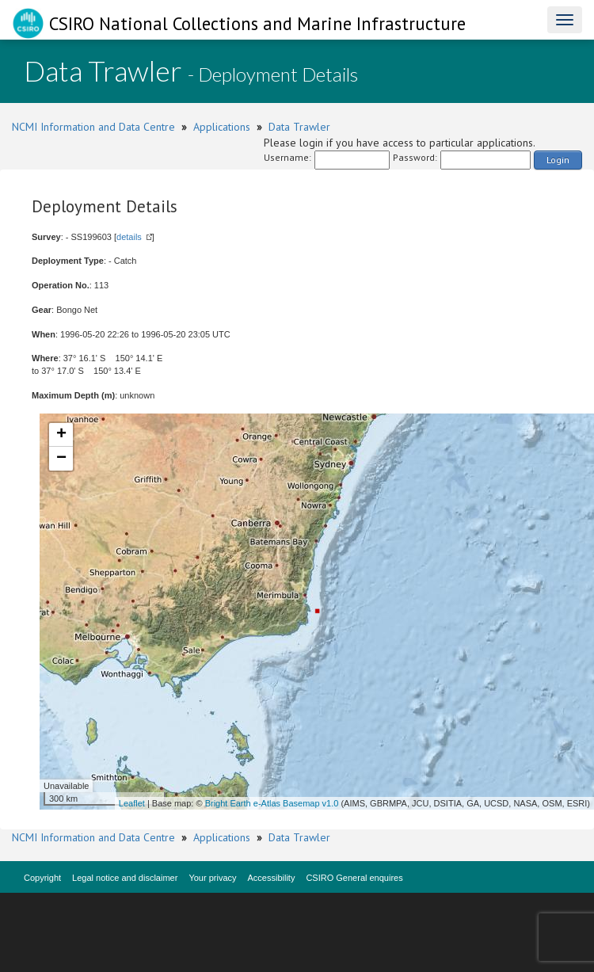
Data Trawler (299, 127)
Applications (221, 127)
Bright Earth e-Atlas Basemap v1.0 (272, 803)
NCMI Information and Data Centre (93, 127)
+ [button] (61, 435)
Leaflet (132, 803)
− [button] (61, 459)
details (129, 237)
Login (557, 160)
